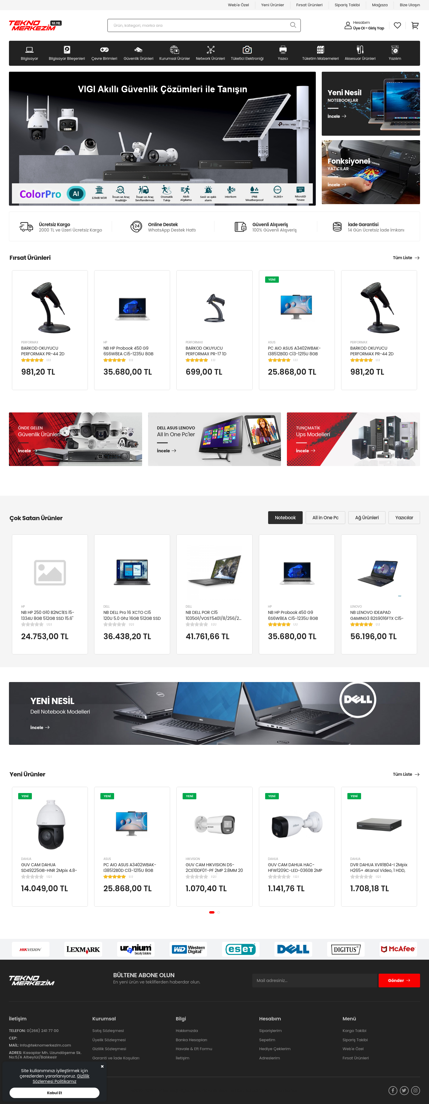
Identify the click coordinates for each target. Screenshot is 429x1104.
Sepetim (267, 1040)
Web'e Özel (238, 5)
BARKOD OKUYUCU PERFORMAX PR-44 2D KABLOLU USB (42, 354)
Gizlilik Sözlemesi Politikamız (61, 1078)
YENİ (272, 279)
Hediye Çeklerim (274, 1049)
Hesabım (361, 22)
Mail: (14, 1045)
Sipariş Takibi (347, 5)
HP (105, 342)
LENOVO (356, 606)
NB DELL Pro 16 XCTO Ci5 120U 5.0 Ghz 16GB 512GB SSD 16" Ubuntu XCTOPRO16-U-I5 (132, 618)
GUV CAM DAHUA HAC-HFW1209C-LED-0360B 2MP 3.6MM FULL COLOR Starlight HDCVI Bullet (296, 873)
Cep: (13, 1038)
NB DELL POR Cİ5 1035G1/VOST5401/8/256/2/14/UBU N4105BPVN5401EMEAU (220, 618)
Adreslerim (269, 1058)
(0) (49, 624)
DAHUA (26, 859)
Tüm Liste (402, 258)
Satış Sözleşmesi (108, 1030)
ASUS (272, 342)
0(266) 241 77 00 (43, 1030)
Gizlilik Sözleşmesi (109, 1049)
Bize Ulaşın (410, 5)
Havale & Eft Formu (194, 1049)
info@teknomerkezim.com (45, 1045)
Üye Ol (359, 28)
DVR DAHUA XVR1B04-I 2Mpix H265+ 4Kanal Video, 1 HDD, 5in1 (379, 870)
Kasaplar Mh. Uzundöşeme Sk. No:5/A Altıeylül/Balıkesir (45, 1055)
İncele (334, 116)
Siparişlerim (270, 1030)
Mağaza (380, 5)
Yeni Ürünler (272, 5)
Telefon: (17, 1030)
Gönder (399, 980)
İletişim (182, 1058)
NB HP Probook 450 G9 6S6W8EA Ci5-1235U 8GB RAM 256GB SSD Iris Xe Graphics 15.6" (128, 357)
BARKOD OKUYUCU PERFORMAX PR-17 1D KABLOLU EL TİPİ (206, 354)
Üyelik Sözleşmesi (109, 1040)
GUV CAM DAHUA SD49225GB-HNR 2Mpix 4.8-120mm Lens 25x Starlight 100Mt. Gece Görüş (49, 873)
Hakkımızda (187, 1030)
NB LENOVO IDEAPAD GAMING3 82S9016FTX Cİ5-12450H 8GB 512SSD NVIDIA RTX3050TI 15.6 (377, 621)
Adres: (15, 1052)
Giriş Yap (376, 28)
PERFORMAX (29, 342)
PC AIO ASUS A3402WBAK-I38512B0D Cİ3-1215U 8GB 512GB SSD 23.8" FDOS (294, 354)
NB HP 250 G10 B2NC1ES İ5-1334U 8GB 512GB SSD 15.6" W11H (47, 618)
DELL (106, 606)
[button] (212, 912)
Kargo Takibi (354, 1030)
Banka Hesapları (191, 1040)
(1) (48, 360)
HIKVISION (193, 859)
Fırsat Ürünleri (309, 5)
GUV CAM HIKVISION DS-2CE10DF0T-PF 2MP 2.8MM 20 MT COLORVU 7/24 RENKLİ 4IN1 (214, 873)
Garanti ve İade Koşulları (115, 1058)
